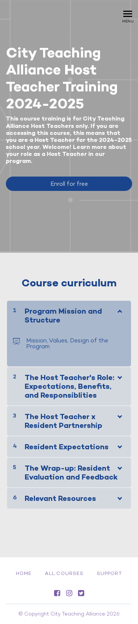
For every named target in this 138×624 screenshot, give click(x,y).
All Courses (64, 573)
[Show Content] (119, 310)
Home (24, 573)
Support (109, 573)
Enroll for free (69, 183)
